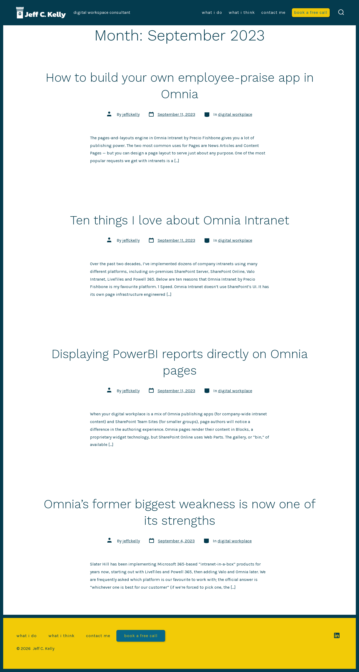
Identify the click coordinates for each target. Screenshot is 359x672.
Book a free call (311, 12)
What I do (212, 12)
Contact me (273, 12)
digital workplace (235, 114)
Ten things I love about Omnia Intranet (179, 220)
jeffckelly (131, 114)
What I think (242, 12)
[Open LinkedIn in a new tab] (336, 635)
